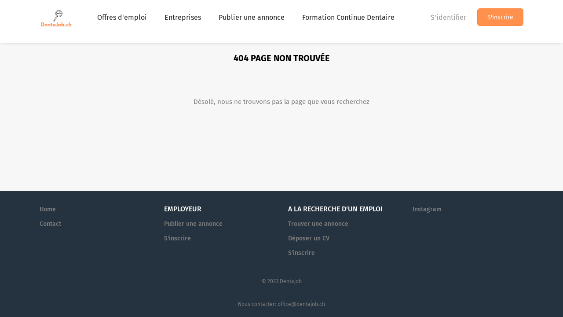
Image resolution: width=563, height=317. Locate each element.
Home (48, 209)
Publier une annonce (193, 224)
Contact (50, 224)
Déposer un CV (308, 238)
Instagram (427, 209)
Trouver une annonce (318, 224)
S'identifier (448, 17)
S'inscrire (500, 17)
